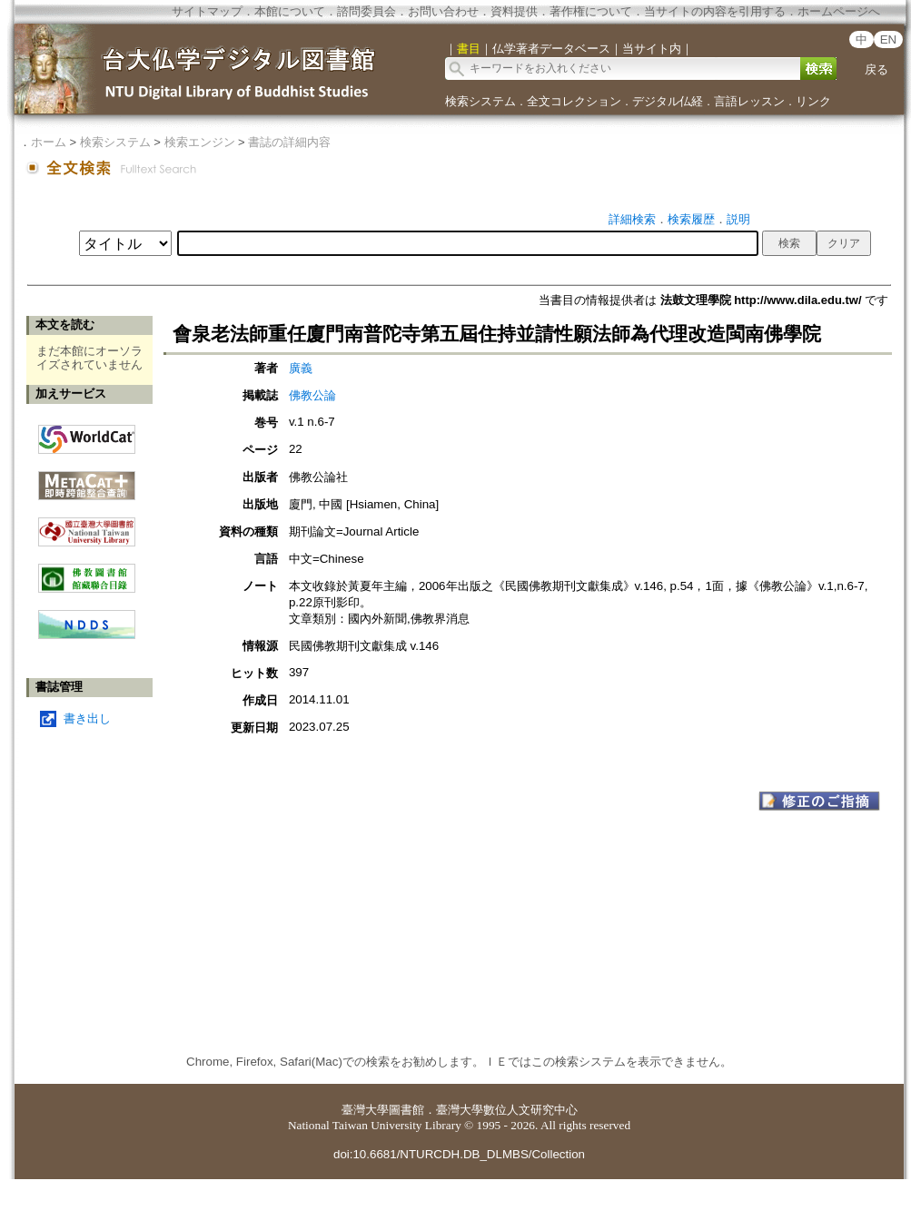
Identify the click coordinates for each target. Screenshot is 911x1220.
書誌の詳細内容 (289, 142)
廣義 (300, 368)
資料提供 (514, 11)
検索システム (480, 101)
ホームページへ (838, 11)
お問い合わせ (443, 11)
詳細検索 (632, 219)
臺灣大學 (365, 1110)
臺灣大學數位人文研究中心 (507, 1110)
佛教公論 (312, 395)
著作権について (591, 11)
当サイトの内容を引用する (715, 11)
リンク (813, 101)
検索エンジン (199, 142)
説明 (738, 219)
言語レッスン (749, 101)
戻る (876, 69)
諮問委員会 (366, 11)
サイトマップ (207, 11)
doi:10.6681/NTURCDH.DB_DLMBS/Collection (459, 1154)
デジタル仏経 (667, 101)
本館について (289, 11)
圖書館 (406, 1110)
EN (888, 39)
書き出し (87, 718)
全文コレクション (574, 101)
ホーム (48, 142)
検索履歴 (691, 219)
